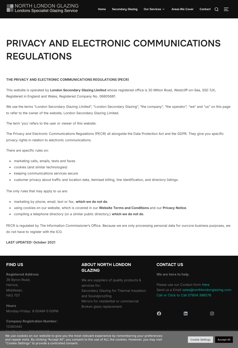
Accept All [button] (224, 339)
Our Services (155, 9)
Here (205, 285)
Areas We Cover (182, 9)
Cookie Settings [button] (200, 339)
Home (102, 9)
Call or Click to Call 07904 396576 (184, 295)
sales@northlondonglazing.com (206, 290)
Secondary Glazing (125, 9)
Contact (205, 9)
